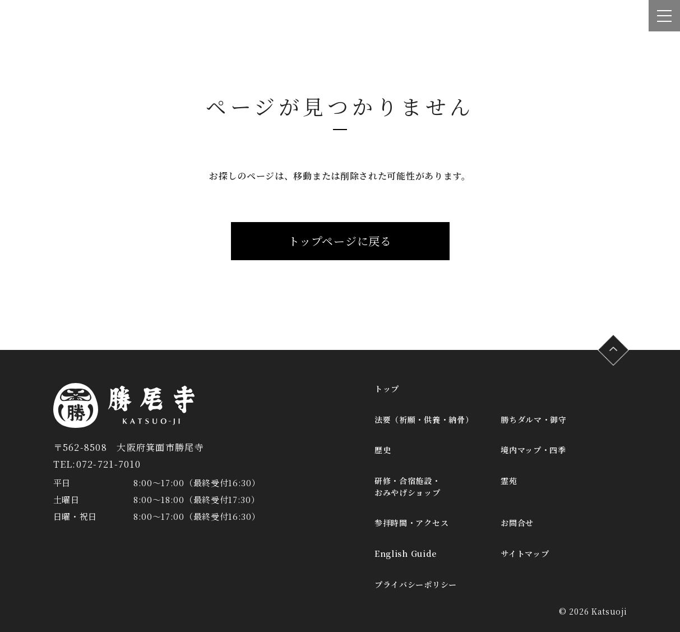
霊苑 (509, 480)
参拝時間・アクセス (411, 522)
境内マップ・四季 (533, 449)
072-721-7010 (108, 464)
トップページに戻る (339, 241)
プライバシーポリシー (415, 584)
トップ (386, 388)
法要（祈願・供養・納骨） (423, 419)
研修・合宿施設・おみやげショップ (407, 486)
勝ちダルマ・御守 (534, 419)
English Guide (405, 553)
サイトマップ (525, 553)
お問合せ (517, 522)
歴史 (382, 449)
